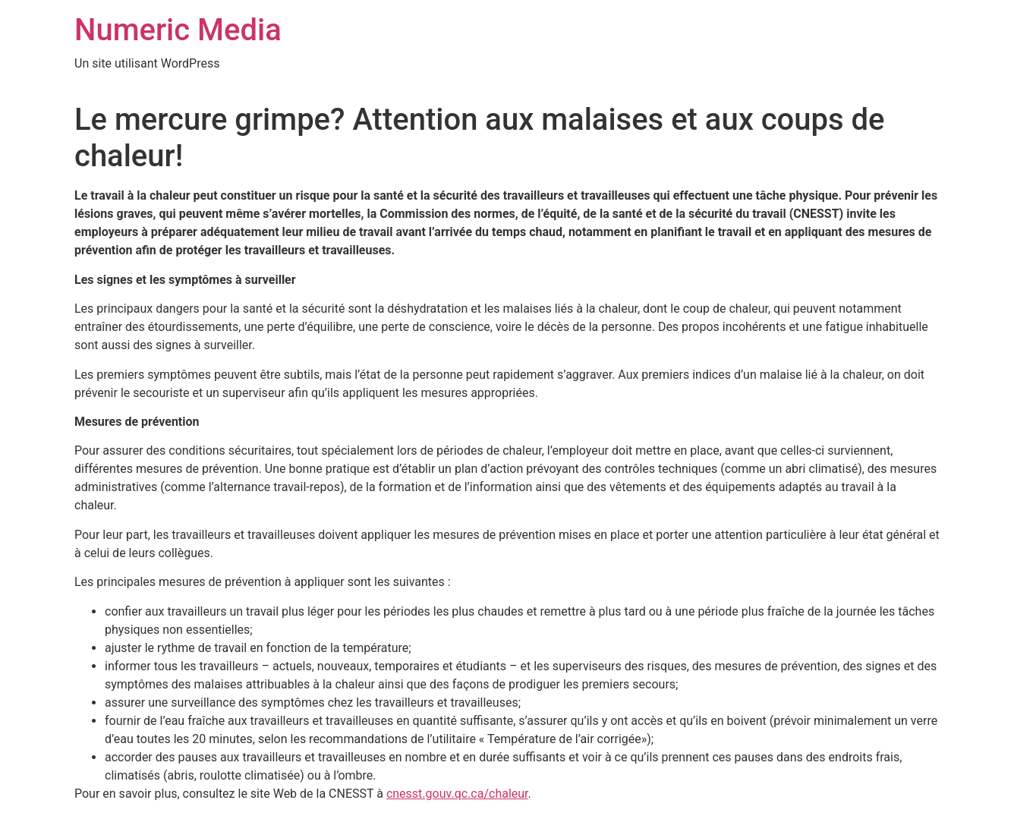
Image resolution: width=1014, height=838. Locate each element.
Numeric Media (178, 30)
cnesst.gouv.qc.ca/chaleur (457, 793)
